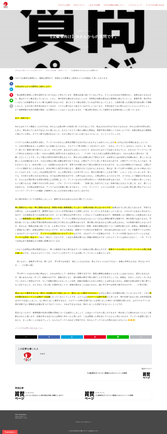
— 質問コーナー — (83, 31)
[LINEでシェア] (11, 100)
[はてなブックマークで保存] (11, 89)
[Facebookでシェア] (11, 84)
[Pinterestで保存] (11, 95)
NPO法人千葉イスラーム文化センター (86, 431)
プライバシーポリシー (83, 422)
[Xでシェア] (11, 78)
